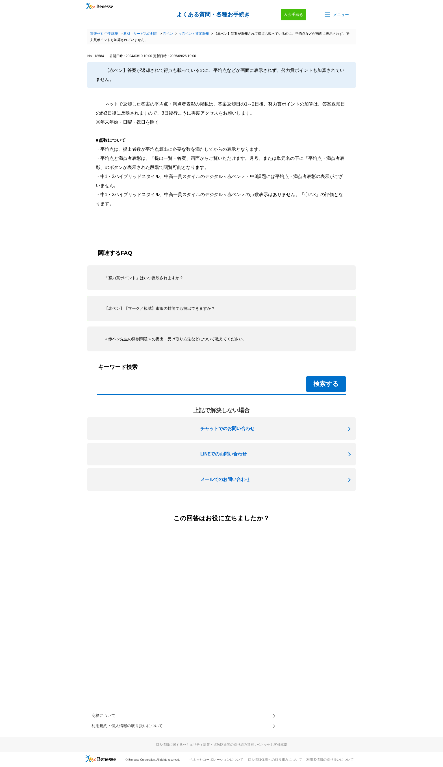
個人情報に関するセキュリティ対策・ (221, 747)
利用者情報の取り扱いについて (330, 762)
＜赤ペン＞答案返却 (193, 34)
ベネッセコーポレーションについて (216, 762)
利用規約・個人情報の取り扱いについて (132, 727)
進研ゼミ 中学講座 (104, 34)
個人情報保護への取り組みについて (275, 762)
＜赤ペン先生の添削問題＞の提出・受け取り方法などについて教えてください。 (175, 339)
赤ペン (168, 34)
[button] (336, 14)
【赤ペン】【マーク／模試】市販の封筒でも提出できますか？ (159, 308)
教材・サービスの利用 (140, 34)
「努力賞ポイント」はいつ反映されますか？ (143, 278)
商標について (105, 716)
